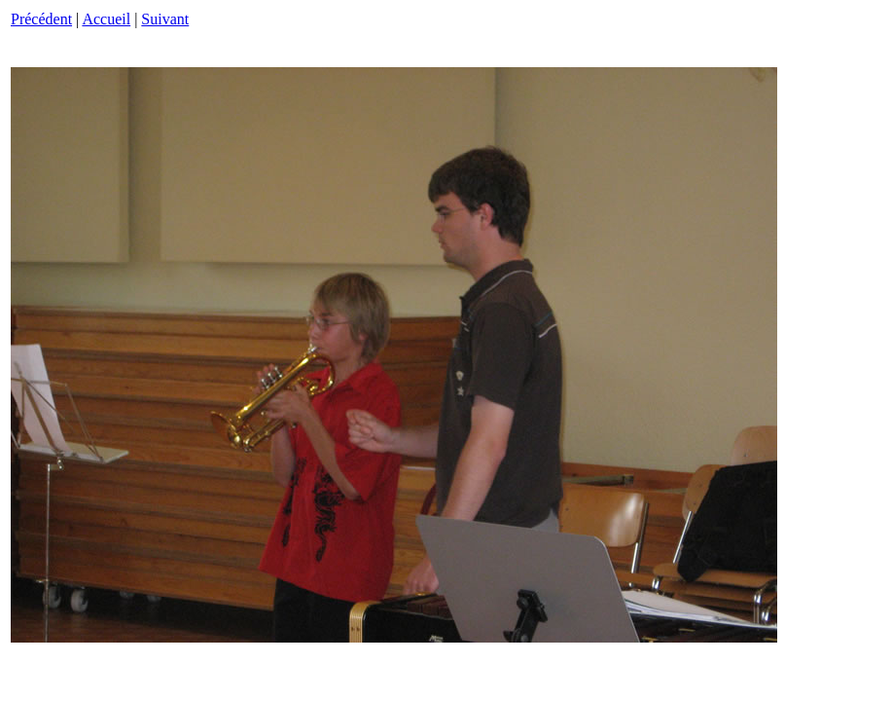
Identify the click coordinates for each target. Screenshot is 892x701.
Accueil (106, 19)
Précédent (41, 19)
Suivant (165, 19)
